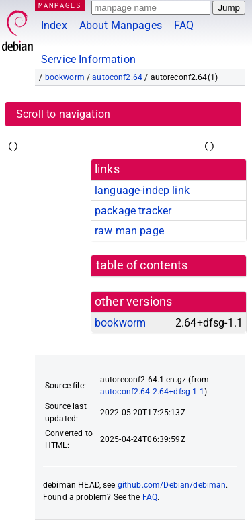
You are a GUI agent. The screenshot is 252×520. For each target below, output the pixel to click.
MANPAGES (59, 5)
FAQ (184, 25)
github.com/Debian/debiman (172, 485)
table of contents (142, 265)
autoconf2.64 (117, 77)
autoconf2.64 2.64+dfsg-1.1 (152, 391)
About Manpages (120, 25)
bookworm (65, 77)
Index (54, 25)
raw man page (129, 230)
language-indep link (142, 190)
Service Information (88, 59)
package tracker (133, 210)
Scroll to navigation (63, 113)
